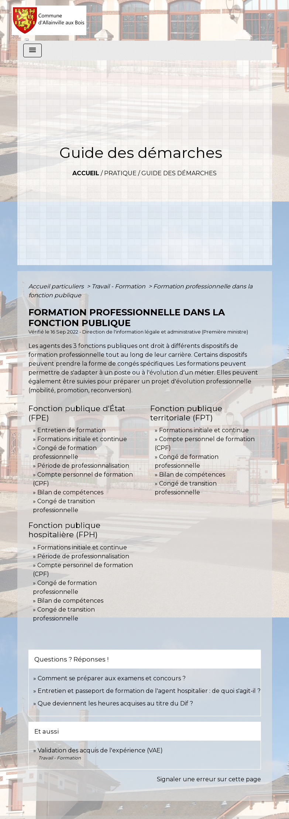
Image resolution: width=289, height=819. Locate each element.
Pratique (120, 173)
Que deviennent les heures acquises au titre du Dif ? (115, 703)
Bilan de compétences (70, 492)
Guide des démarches (179, 173)
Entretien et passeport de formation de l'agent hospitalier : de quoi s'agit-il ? (149, 690)
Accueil (85, 173)
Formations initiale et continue (82, 439)
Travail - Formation (119, 286)
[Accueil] (49, 20)
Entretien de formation (71, 430)
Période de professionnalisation (83, 465)
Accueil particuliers (56, 286)
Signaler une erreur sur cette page (209, 779)
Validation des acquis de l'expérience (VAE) (100, 750)
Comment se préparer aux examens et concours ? (112, 678)
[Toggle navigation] (32, 50)
